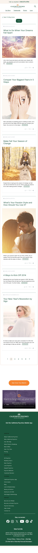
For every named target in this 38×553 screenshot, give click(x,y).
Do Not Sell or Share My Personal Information (19, 541)
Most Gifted (7, 446)
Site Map (28, 539)
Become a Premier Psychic (11, 503)
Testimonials (17, 10)
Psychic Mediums (8, 470)
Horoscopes (7, 482)
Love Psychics (8, 465)
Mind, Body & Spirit (10, 75)
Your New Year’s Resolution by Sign (17, 300)
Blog (5, 484)
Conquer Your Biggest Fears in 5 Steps (18, 81)
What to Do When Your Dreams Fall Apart (18, 31)
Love (31, 10)
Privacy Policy (11, 539)
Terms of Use (20, 539)
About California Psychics (11, 436)
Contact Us (7, 510)
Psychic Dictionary (9, 505)
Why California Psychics (10, 439)
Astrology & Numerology (12, 295)
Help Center (7, 508)
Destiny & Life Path (10, 26)
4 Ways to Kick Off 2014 (14, 275)
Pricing (25, 10)
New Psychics (8, 463)
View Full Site (18, 529)
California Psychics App (10, 479)
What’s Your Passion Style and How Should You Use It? (17, 203)
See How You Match (19, 383)
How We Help (7, 441)
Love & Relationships (9, 487)
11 (25, 287)
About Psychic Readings (10, 444)
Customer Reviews (9, 473)
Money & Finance (8, 489)
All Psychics (7, 458)
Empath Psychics (8, 468)
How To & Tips (8, 449)
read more (9, 63)
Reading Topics (8, 460)
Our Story (8, 10)
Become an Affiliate (9, 500)
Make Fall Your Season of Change (15, 142)
